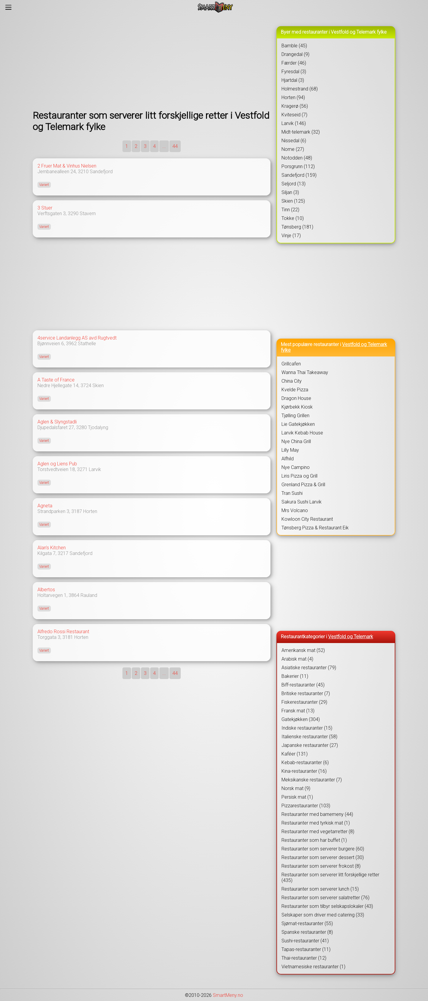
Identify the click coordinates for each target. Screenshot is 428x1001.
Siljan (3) (290, 192)
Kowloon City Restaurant (307, 519)
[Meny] (8, 7)
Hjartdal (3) (292, 80)
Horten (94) (293, 97)
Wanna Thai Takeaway (304, 372)
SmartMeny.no (228, 995)
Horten (90, 511)
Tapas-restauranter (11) (306, 949)
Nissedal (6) (293, 140)
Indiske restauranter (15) (306, 728)
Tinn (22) (290, 209)
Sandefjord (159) (299, 175)
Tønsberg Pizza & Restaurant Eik (315, 528)
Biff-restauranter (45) (303, 685)
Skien (98, 385)
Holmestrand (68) (299, 89)
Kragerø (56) (294, 106)
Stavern (88, 213)
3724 (86, 385)
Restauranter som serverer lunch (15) (320, 889)
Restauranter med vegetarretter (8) (317, 831)
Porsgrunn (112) (298, 166)
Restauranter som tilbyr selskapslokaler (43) (327, 906)
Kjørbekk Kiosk (297, 407)
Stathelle (87, 343)
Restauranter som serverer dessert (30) (322, 857)
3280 (81, 427)
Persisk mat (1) (297, 797)
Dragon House (296, 398)
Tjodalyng (98, 427)
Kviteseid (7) (294, 115)
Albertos (46, 589)
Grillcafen (291, 364)
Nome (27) (292, 149)
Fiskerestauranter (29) (304, 702)
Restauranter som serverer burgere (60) (322, 849)
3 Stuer (44, 208)
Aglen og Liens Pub (57, 464)
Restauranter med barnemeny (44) (317, 814)
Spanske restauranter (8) (307, 932)
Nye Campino (295, 467)
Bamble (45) (294, 46)
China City (291, 381)
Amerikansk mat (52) (303, 650)
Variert (44, 185)
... (164, 146)
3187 (76, 511)
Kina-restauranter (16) (304, 771)
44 (175, 146)
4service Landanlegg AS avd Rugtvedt (77, 338)
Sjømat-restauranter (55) (307, 923)
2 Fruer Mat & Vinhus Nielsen (66, 166)
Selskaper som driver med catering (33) (322, 915)
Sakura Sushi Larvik (301, 502)
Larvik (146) (293, 123)
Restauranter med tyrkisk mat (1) (315, 823)
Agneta (44, 506)
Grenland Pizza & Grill (303, 484)
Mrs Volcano (294, 510)
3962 (71, 343)
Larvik (95, 469)
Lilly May (290, 450)
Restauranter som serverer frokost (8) (321, 866)
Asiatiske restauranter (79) (308, 667)
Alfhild (287, 459)
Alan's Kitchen (51, 547)
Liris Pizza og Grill (299, 476)
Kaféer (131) (294, 754)
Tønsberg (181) (297, 227)
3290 (73, 213)
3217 (63, 553)
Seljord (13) (293, 184)
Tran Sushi (292, 493)
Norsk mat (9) (295, 788)
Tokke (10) (292, 218)
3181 (67, 637)
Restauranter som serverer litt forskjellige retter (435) (330, 877)
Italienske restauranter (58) (309, 736)
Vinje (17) (291, 235)
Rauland (89, 595)
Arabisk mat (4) (297, 659)
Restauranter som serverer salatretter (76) (325, 897)
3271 (82, 469)
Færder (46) (293, 63)
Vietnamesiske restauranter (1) (313, 966)
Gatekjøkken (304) (300, 719)
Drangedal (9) (295, 54)
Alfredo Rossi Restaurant (63, 631)
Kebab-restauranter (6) (305, 762)
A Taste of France (56, 380)
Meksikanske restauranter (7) (311, 780)
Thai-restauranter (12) (303, 958)
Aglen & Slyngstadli (57, 422)
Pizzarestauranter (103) (305, 805)
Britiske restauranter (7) (305, 693)
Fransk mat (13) (297, 711)
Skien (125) (293, 201)
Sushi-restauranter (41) (305, 941)
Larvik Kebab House (302, 433)
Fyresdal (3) (293, 71)
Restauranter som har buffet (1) (314, 840)
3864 (74, 595)
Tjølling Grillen (295, 415)
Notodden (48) (296, 158)
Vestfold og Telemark (350, 636)
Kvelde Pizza (294, 389)
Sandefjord (101, 171)
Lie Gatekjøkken (298, 424)
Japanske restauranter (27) (309, 745)
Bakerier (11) (294, 676)
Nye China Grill (296, 441)
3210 (83, 171)
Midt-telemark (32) (300, 132)
